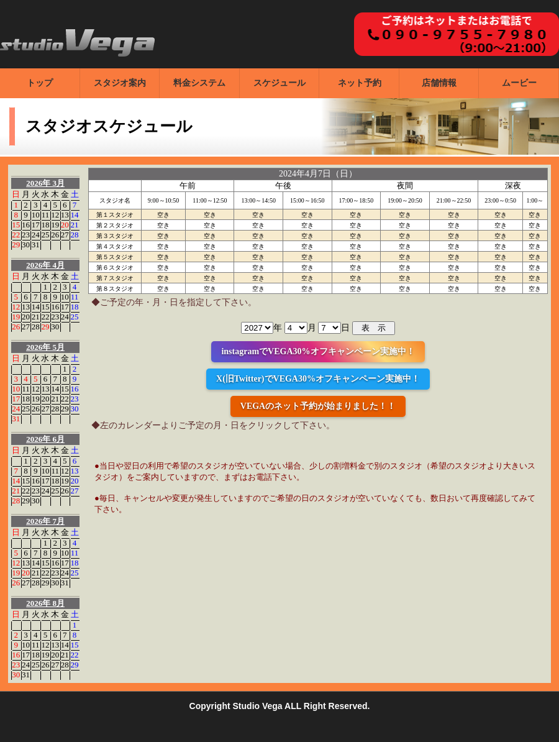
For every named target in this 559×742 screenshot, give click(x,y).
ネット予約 (359, 83)
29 (16, 244)
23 (26, 234)
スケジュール (279, 83)
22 (16, 234)
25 (45, 234)
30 (26, 244)
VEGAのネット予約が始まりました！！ (318, 406)
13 (65, 214)
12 (55, 214)
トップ (40, 83)
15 (16, 224)
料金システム (199, 83)
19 (55, 224)
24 (36, 234)
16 (26, 224)
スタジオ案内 (120, 83)
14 (75, 214)
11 (46, 214)
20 (65, 224)
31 (36, 244)
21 (75, 224)
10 (36, 214)
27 (65, 234)
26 (55, 234)
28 (75, 234)
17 (36, 224)
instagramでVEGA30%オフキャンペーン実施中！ (317, 351)
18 (45, 224)
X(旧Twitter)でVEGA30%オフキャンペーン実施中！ (318, 378)
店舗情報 (439, 83)
